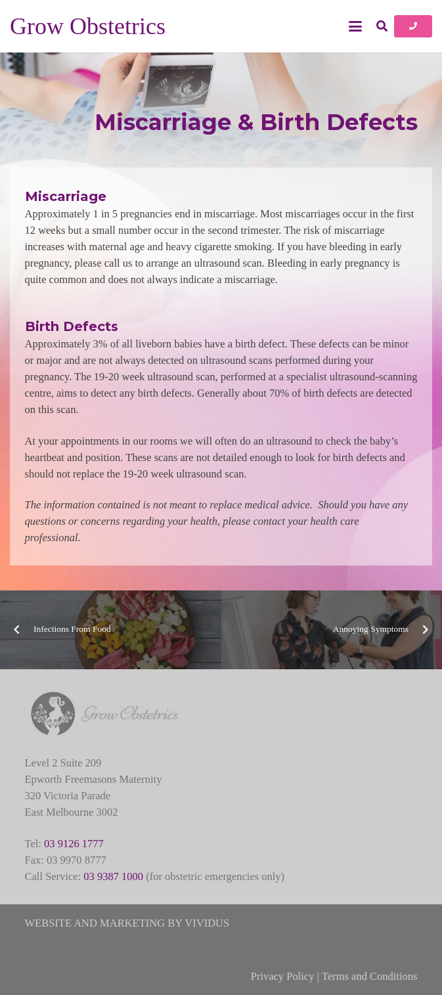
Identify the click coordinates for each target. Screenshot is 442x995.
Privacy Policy (283, 976)
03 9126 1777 (74, 843)
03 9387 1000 (113, 876)
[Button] (413, 26)
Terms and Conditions (370, 976)
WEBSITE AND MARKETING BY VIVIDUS (127, 923)
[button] (355, 26)
